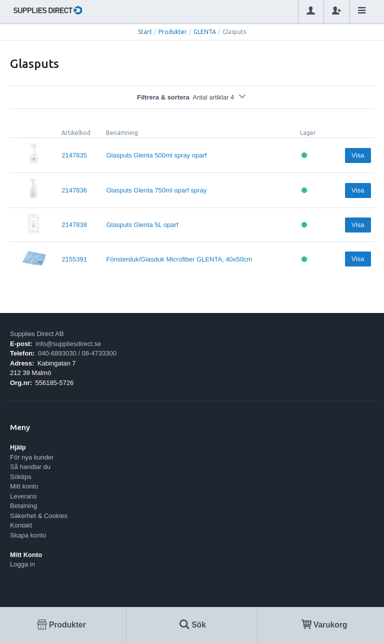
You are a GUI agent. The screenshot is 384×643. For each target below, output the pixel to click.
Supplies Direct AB (37, 334)
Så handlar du (30, 466)
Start (145, 31)
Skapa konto (28, 535)
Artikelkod (76, 133)
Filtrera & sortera (192, 97)
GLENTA (205, 31)
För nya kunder (32, 457)
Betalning (23, 506)
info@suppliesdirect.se (68, 344)
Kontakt (21, 525)
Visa (358, 155)
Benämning (122, 133)
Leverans (23, 496)
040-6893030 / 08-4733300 (77, 353)
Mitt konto (24, 486)
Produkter (172, 31)
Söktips (21, 476)
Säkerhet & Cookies (39, 516)
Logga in (22, 564)
